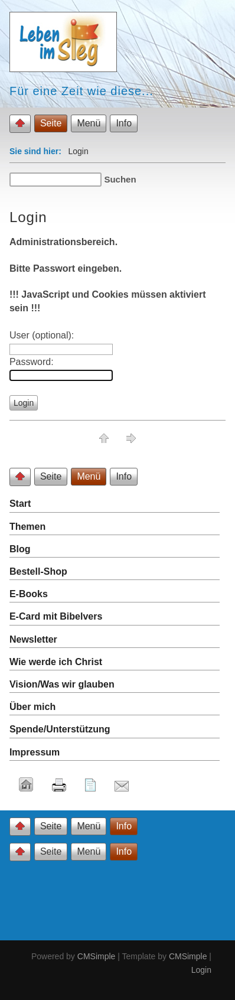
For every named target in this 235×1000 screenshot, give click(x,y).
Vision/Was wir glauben (62, 684)
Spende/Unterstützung (59, 729)
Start (20, 504)
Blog (20, 549)
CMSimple (96, 956)
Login (201, 970)
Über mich (32, 707)
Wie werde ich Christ (55, 662)
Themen (27, 527)
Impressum (34, 752)
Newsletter (33, 639)
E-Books (28, 594)
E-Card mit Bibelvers (55, 616)
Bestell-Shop (38, 571)
